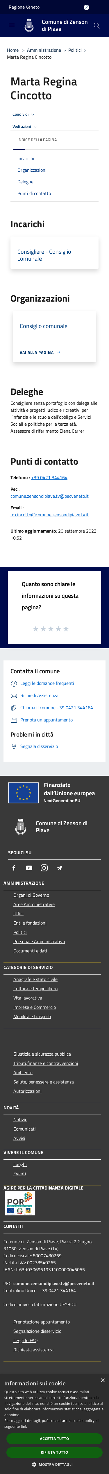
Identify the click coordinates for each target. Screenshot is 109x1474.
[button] (54, 1464)
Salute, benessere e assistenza (43, 1081)
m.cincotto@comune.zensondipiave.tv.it (49, 514)
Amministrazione (44, 49)
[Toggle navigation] (11, 25)
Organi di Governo (31, 894)
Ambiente (23, 1072)
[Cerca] (96, 25)
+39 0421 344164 (49, 477)
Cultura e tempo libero (35, 988)
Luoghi (20, 1164)
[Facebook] (14, 868)
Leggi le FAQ (25, 1340)
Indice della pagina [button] (37, 140)
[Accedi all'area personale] (86, 7)
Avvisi (19, 1138)
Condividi (24, 114)
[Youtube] (29, 868)
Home (13, 49)
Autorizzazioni (27, 1091)
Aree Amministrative (34, 904)
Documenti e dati (30, 950)
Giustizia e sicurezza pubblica (42, 1053)
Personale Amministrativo (39, 941)
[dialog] (54, 1424)
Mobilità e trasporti (32, 1016)
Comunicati (24, 1128)
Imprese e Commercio (34, 1007)
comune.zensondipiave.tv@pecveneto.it (49, 495)
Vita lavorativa (27, 997)
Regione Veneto (24, 6)
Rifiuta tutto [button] (54, 1452)
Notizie (20, 1119)
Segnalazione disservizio (37, 1331)
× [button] (102, 1380)
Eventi (19, 1173)
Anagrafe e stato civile (35, 979)
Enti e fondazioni (30, 922)
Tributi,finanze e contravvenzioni (45, 1063)
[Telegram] (59, 868)
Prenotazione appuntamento (41, 1321)
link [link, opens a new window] (24, 1426)
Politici (75, 49)
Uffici (18, 913)
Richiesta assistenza (33, 1349)
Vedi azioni (25, 126)
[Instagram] (44, 868)
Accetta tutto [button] (54, 1438)
